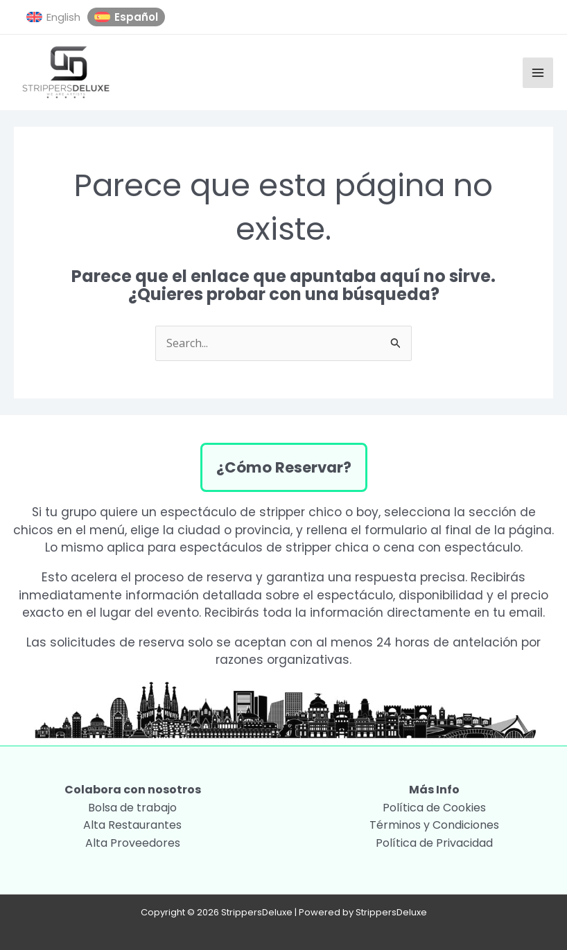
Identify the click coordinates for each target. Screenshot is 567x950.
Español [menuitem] (136, 17)
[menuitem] (53, 17)
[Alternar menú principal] (538, 73)
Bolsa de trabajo (132, 808)
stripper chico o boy (318, 512)
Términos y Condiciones (434, 825)
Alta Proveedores (132, 843)
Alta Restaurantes (132, 825)
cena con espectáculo (452, 547)
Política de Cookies (434, 808)
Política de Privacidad (434, 843)
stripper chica (327, 547)
